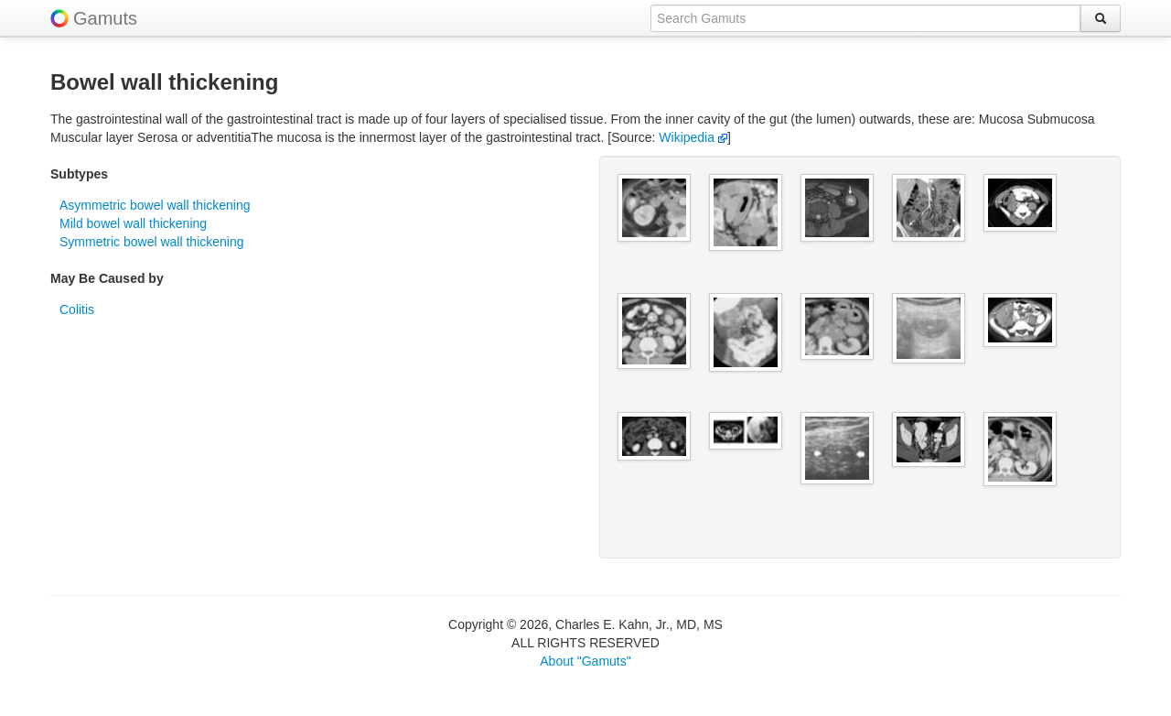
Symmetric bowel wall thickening (151, 241)
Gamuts (105, 18)
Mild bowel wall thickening (133, 223)
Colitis (76, 309)
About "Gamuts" (585, 661)
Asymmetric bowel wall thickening (155, 205)
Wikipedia (693, 137)
